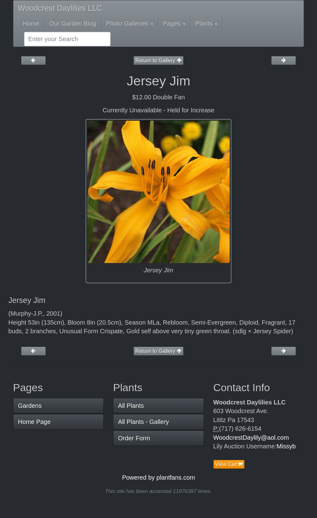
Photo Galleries (129, 23)
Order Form (134, 438)
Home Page (34, 421)
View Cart (229, 464)
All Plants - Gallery (143, 421)
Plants (206, 23)
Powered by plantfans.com (158, 477)
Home (31, 23)
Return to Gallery (158, 60)
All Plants (131, 405)
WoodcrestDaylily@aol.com (251, 437)
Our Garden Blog (72, 23)
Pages (174, 23)
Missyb (286, 446)
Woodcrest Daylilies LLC (60, 8)
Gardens (30, 405)
